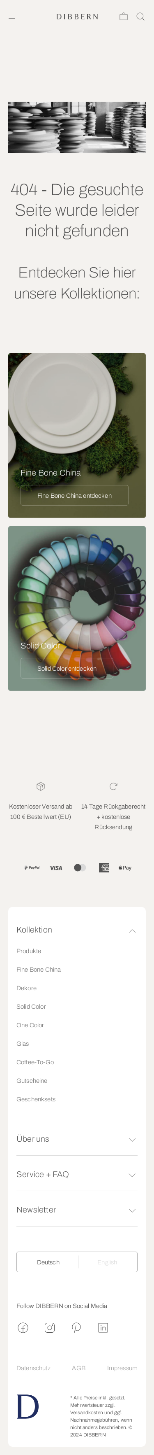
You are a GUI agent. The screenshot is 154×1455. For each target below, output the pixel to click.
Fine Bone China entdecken (74, 495)
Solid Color (31, 1006)
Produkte (28, 951)
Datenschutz (33, 1368)
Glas (22, 1043)
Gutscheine (32, 1080)
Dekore (26, 988)
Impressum (122, 1368)
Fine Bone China (38, 969)
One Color (30, 1025)
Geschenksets (35, 1099)
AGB (78, 1368)
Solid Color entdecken (67, 668)
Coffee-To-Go (35, 1062)
